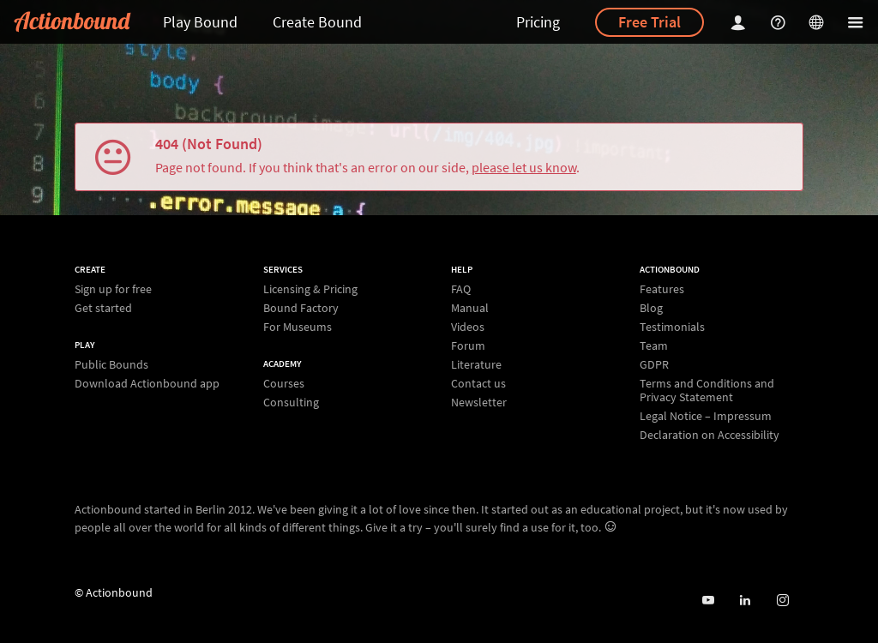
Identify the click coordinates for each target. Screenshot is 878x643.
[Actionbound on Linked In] (745, 600)
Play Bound (200, 22)
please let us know (524, 167)
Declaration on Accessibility (709, 434)
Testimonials (672, 326)
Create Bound (317, 22)
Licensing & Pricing (310, 289)
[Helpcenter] (780, 22)
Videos (467, 326)
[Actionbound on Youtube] (708, 600)
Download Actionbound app (147, 383)
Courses (283, 383)
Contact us (478, 383)
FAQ (461, 289)
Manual (470, 307)
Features (662, 289)
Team (654, 345)
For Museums (297, 326)
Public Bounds (111, 365)
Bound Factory (301, 307)
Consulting (291, 401)
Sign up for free (113, 289)
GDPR (654, 364)
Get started (103, 307)
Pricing (538, 22)
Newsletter (479, 401)
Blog (651, 307)
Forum (468, 345)
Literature (476, 364)
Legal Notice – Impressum (706, 416)
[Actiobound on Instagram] (782, 600)
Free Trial (649, 22)
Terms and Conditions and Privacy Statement (707, 390)
